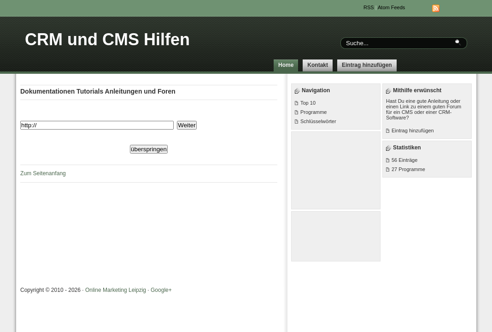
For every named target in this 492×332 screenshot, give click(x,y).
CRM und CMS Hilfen (107, 39)
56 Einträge (404, 160)
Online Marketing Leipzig (115, 290)
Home (285, 65)
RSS (368, 7)
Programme (313, 112)
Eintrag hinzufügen (367, 65)
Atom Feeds (391, 7)
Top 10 (308, 103)
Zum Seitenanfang (43, 173)
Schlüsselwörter (318, 121)
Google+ (161, 290)
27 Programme (408, 169)
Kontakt (317, 65)
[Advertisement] (336, 169)
